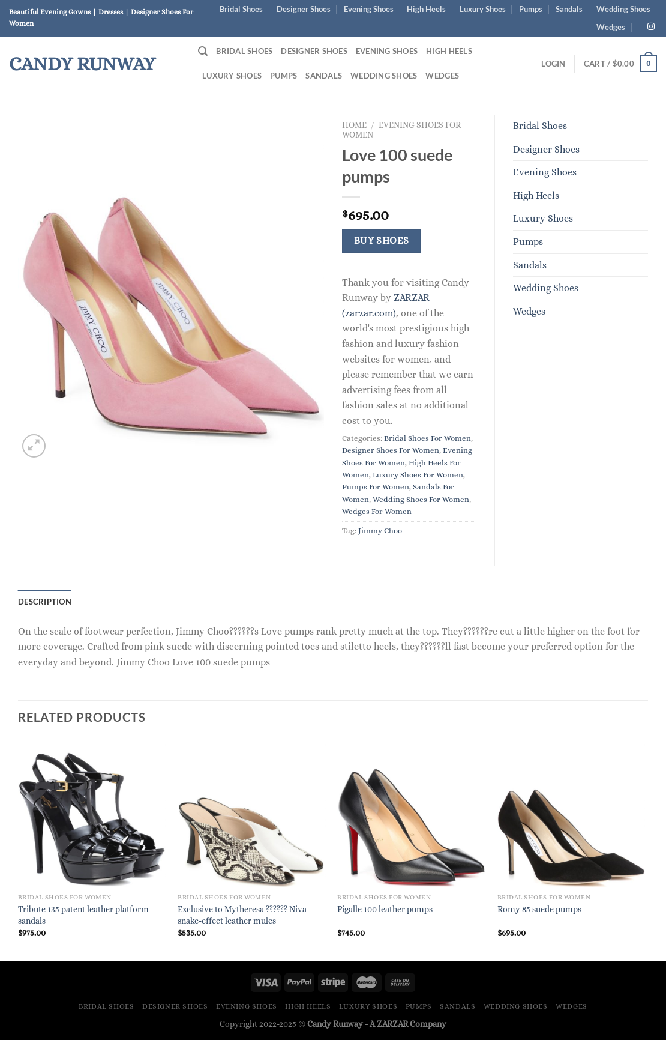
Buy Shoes (381, 240)
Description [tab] (44, 601)
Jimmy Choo (380, 530)
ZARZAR (392, 1024)
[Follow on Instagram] (651, 27)
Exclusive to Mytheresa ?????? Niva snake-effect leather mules (242, 914)
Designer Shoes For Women (390, 450)
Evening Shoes (369, 9)
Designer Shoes (304, 9)
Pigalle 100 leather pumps (385, 909)
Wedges (610, 27)
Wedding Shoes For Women (421, 499)
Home (354, 125)
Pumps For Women (375, 486)
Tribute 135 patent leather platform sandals (83, 914)
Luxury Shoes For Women (418, 474)
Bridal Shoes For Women (427, 438)
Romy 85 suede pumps (539, 909)
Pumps (530, 9)
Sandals (569, 9)
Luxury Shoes (483, 9)
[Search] (203, 51)
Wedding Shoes (623, 9)
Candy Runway (82, 63)
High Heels (426, 9)
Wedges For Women (377, 511)
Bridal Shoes (241, 9)
